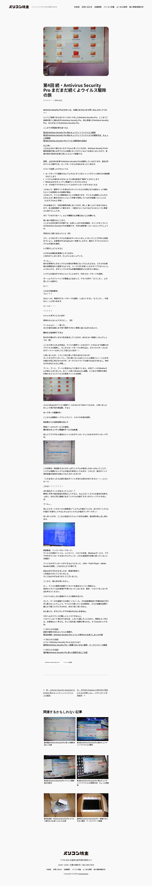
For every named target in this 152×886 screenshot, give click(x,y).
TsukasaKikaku (83, 874)
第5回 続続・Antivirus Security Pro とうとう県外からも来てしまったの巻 (73, 634)
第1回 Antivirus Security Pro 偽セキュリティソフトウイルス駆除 (69, 132)
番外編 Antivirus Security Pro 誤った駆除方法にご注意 (65, 652)
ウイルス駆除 (67, 662)
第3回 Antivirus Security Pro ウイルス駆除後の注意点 (65, 140)
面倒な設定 (58, 100)
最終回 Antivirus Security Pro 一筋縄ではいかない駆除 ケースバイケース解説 (75, 645)
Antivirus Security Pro (52, 662)
